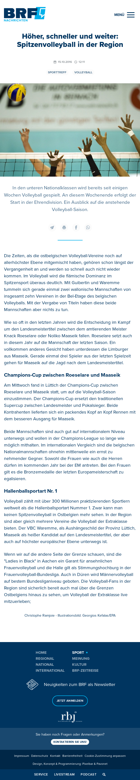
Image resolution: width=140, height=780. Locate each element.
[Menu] (124, 15)
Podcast (89, 775)
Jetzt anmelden (70, 701)
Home (41, 652)
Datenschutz (39, 756)
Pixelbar (87, 764)
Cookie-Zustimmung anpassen (105, 756)
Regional (45, 658)
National (45, 664)
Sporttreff (57, 72)
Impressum (21, 756)
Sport (78, 652)
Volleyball (83, 72)
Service (41, 775)
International (50, 670)
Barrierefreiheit (72, 756)
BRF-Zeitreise (85, 670)
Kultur (79, 664)
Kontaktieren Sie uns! (70, 742)
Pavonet (102, 764)
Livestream (64, 775)
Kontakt (55, 756)
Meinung (81, 658)
